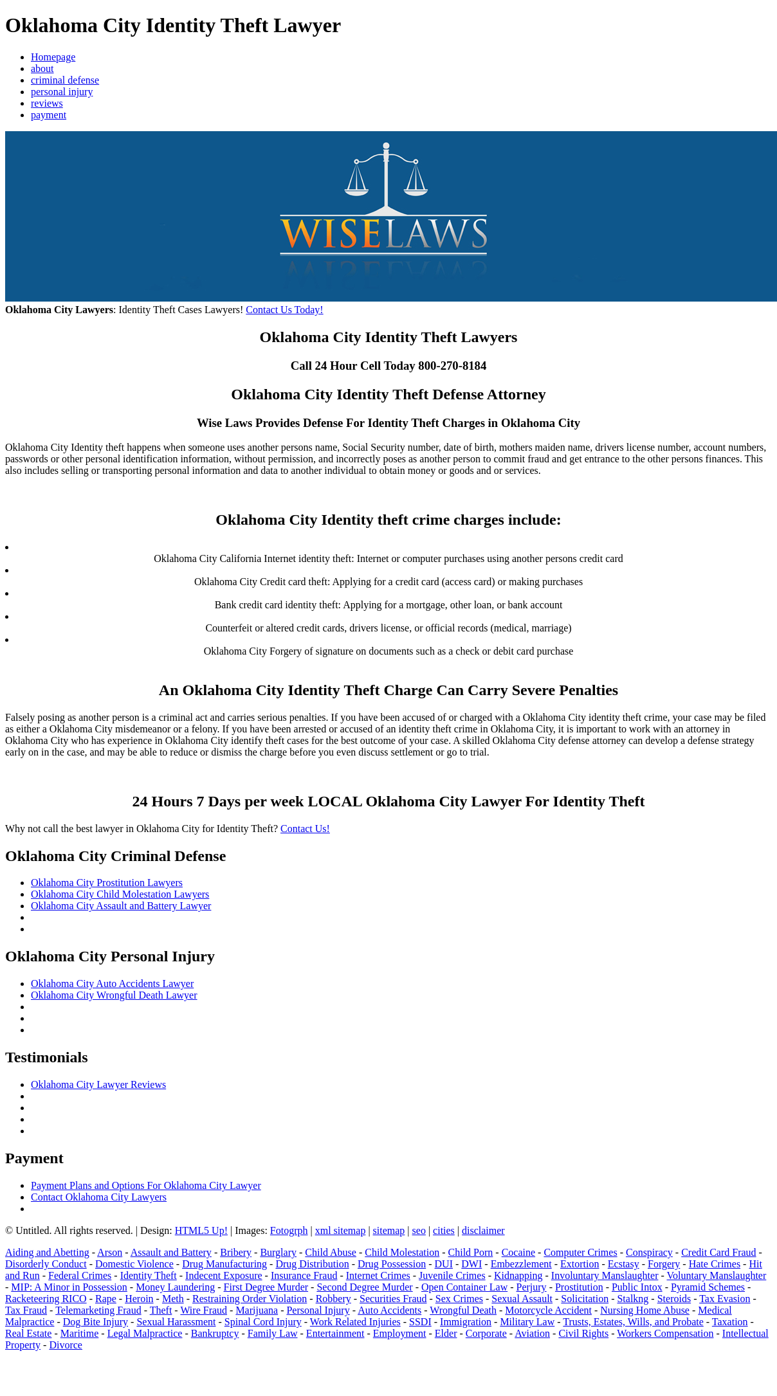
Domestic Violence (134, 1263)
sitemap (389, 1230)
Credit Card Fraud (718, 1252)
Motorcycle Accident (548, 1310)
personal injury (62, 91)
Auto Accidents (389, 1310)
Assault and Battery (171, 1252)
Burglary (278, 1252)
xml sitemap (340, 1230)
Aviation (532, 1333)
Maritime (79, 1333)
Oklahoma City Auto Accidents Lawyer (112, 983)
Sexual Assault (522, 1298)
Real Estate (28, 1333)
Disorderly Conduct (46, 1263)
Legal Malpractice (145, 1333)
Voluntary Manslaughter (717, 1275)
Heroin (139, 1298)
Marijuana (256, 1310)
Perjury (531, 1287)
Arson (109, 1252)
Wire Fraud (203, 1310)
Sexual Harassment (175, 1321)
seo (419, 1230)
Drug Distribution (312, 1263)
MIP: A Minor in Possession (69, 1287)
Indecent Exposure (223, 1275)
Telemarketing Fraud (98, 1310)
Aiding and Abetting (47, 1252)
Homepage (53, 56)
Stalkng (632, 1298)
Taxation (730, 1321)
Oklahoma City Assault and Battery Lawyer (121, 905)
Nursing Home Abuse (645, 1310)
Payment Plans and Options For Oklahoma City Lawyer (146, 1185)
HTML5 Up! (201, 1230)
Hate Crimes (714, 1263)
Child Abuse (330, 1252)
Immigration (465, 1321)
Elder (446, 1333)
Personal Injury (317, 1310)
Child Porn (470, 1252)
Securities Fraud (393, 1298)
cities (444, 1230)
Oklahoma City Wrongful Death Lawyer (114, 995)
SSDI (420, 1321)
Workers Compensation (665, 1333)
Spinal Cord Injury (263, 1321)
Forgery (664, 1263)
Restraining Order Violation (249, 1298)
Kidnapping (518, 1275)
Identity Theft (148, 1275)
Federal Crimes (79, 1275)
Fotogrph (289, 1230)
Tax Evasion (724, 1298)
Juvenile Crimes (452, 1275)
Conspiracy (649, 1252)
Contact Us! (305, 828)
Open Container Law (464, 1287)
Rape (105, 1298)
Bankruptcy (215, 1333)
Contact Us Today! (284, 309)
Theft (161, 1310)
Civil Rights (583, 1333)
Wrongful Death (463, 1310)
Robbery (333, 1298)
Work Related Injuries (355, 1321)
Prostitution (579, 1287)
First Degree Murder (266, 1287)
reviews (47, 103)
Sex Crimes (459, 1298)
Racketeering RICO (46, 1298)
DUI (444, 1263)
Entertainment (335, 1333)
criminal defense (65, 80)
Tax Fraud (26, 1310)
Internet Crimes (378, 1275)
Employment (399, 1333)
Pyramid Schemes (708, 1287)
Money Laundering (175, 1287)
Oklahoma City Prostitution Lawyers (107, 882)
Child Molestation (402, 1252)
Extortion (579, 1263)
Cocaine (518, 1252)
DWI (471, 1263)
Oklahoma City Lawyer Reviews (98, 1084)
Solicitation (584, 1298)
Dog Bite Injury (95, 1321)
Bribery (235, 1252)
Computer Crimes (580, 1252)
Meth (173, 1298)
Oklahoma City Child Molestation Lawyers (120, 894)
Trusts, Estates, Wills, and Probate (633, 1321)
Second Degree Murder (364, 1287)
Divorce (65, 1344)
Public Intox (637, 1287)
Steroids (674, 1298)
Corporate (486, 1333)
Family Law (273, 1333)
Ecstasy (623, 1263)
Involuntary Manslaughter (605, 1275)
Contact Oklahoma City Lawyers (99, 1197)
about (42, 68)
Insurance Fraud (304, 1275)
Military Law (527, 1321)
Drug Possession (392, 1263)
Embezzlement (521, 1263)
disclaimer (483, 1230)
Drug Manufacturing (224, 1263)
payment (48, 114)
